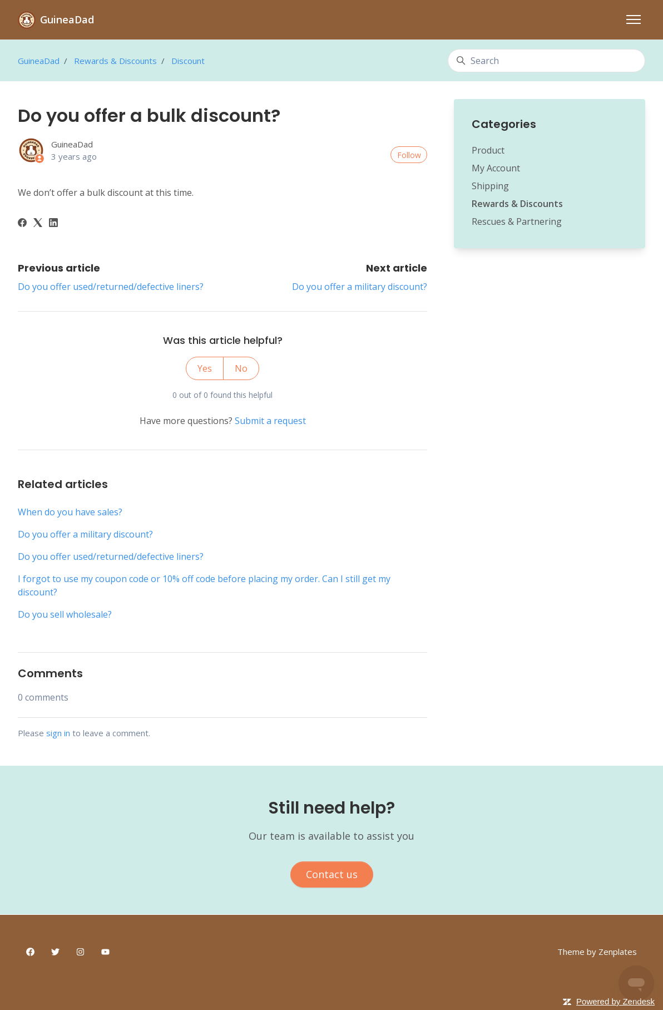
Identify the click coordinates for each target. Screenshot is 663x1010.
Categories (504, 124)
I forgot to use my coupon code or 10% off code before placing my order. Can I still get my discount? (204, 585)
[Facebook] (22, 224)
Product (488, 150)
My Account (496, 168)
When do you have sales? (70, 512)
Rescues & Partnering (517, 221)
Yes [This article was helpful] (204, 368)
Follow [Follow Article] (409, 155)
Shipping (490, 186)
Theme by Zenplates (597, 951)
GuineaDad (39, 60)
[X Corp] (37, 224)
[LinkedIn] (53, 224)
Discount (188, 60)
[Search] (546, 60)
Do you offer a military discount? (359, 286)
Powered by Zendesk (615, 1001)
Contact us (332, 874)
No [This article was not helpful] (241, 368)
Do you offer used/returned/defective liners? (111, 286)
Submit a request (270, 421)
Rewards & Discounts (115, 60)
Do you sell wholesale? (65, 614)
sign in (58, 732)
